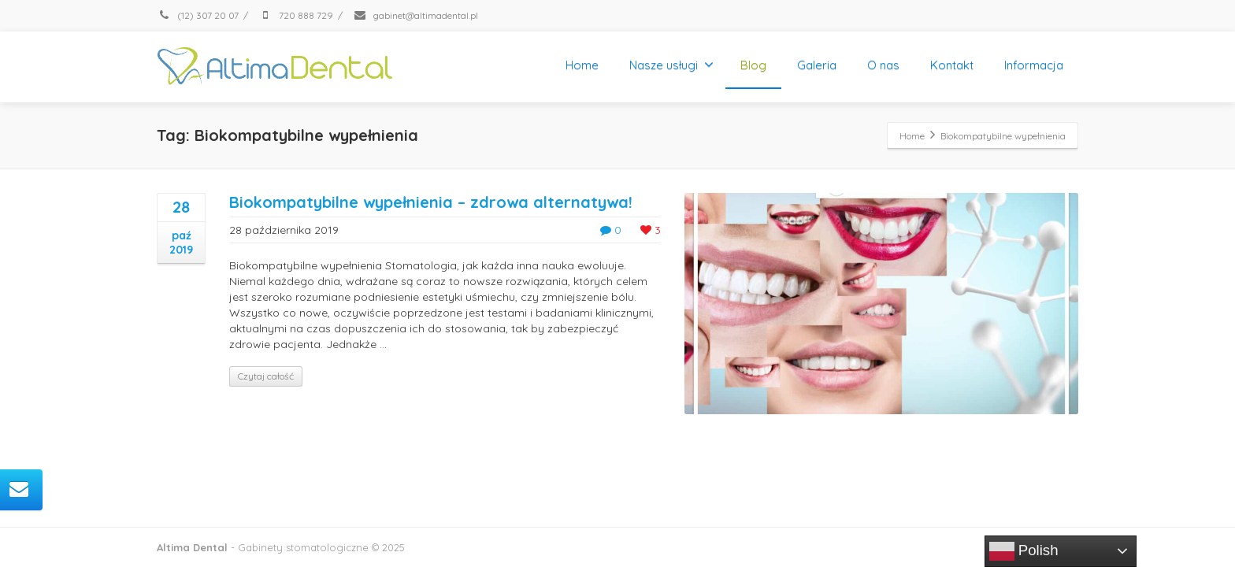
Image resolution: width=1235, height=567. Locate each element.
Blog (753, 64)
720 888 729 (295, 15)
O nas (883, 64)
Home (582, 64)
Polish (1024, 551)
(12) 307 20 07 (198, 15)
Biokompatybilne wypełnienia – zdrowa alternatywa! (430, 202)
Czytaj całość (266, 376)
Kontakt (952, 64)
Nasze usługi (671, 64)
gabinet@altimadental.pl (415, 15)
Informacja (1033, 64)
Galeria (816, 64)
